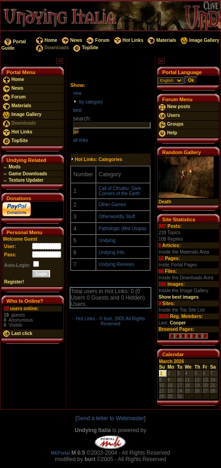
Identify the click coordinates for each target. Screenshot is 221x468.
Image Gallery (199, 40)
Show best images (178, 297)
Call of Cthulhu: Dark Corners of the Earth (120, 191)
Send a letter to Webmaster (110, 418)
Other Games (112, 204)
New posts (174, 106)
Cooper (178, 322)
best (77, 110)
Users (169, 115)
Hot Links (128, 40)
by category (91, 101)
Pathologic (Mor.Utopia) (123, 228)
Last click (17, 333)
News (71, 40)
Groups (171, 124)
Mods (12, 166)
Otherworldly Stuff (117, 216)
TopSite (85, 47)
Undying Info (112, 252)
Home (45, 40)
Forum (97, 40)
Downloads (51, 47)
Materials (161, 40)
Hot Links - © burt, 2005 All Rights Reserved (110, 321)
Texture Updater (23, 180)
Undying (107, 240)
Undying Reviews (116, 264)
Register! (14, 281)
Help (168, 132)
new (77, 93)
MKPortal (60, 453)
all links (80, 140)
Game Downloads (25, 173)
